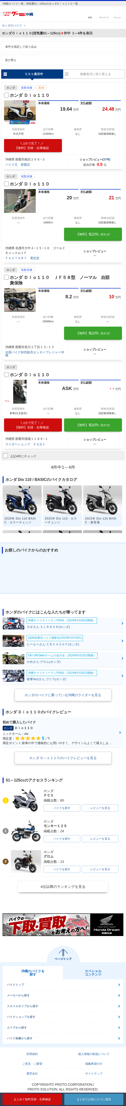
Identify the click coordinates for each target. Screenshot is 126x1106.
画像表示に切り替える (95, 74)
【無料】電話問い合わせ (93, 234)
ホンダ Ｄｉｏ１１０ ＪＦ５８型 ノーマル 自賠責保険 (60, 280)
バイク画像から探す (20, 1038)
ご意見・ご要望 (32, 1063)
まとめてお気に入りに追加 (94, 1099)
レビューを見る (100, 808)
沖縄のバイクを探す (33, 972)
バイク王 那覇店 (17, 164)
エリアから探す (17, 1027)
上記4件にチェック (19, 455)
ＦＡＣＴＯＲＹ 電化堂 (22, 258)
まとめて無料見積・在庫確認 (32, 1099)
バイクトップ (15, 984)
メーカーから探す (18, 995)
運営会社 (32, 1073)
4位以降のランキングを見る (62, 887)
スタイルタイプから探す (22, 1006)
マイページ (104, 17)
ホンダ (10, 87)
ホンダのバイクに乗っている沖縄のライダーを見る (63, 695)
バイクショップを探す (21, 1017)
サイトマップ (93, 1073)
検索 (90, 17)
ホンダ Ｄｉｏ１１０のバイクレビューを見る (63, 758)
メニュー (117, 17)
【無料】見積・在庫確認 (32, 146)
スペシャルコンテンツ (93, 972)
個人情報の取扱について (94, 1054)
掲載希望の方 (93, 1063)
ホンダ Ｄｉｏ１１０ (30, 95)
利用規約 (32, 1054)
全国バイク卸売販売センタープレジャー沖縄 (34, 354)
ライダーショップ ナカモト (25, 444)
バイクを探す (62, 808)
